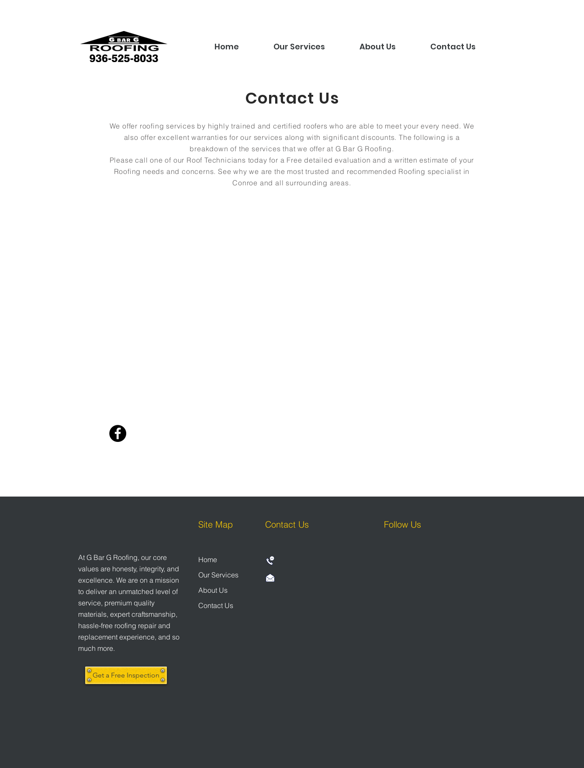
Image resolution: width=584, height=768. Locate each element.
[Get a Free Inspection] (126, 675)
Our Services (218, 574)
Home (207, 559)
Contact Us (215, 605)
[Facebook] (117, 433)
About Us (213, 590)
